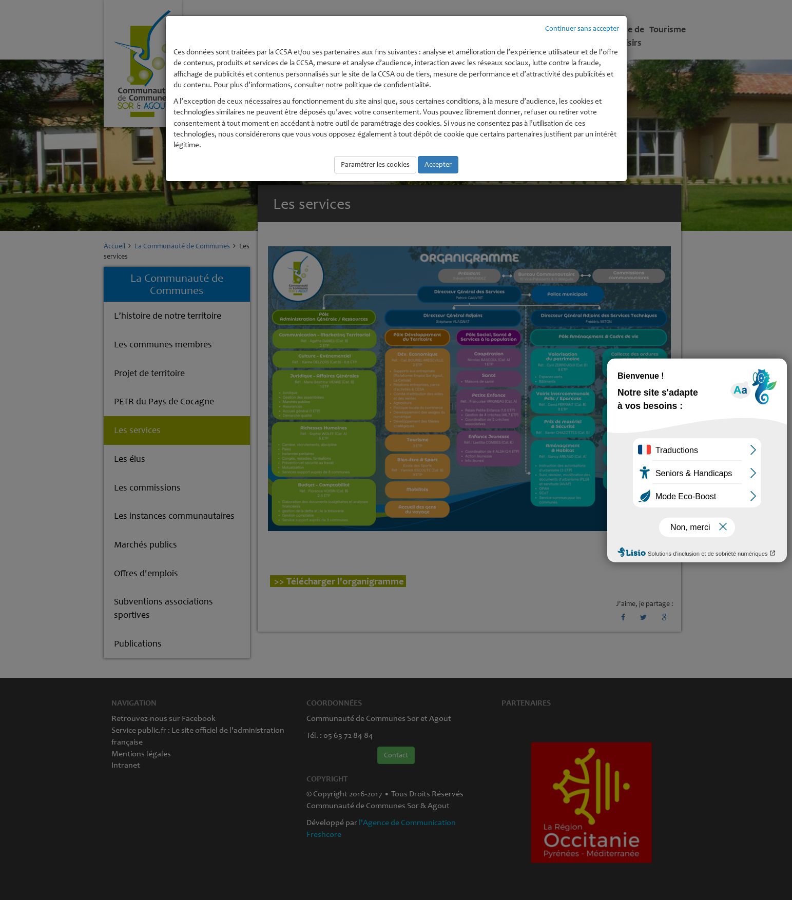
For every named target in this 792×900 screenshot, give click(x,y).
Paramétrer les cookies (375, 164)
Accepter (438, 164)
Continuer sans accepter (582, 28)
